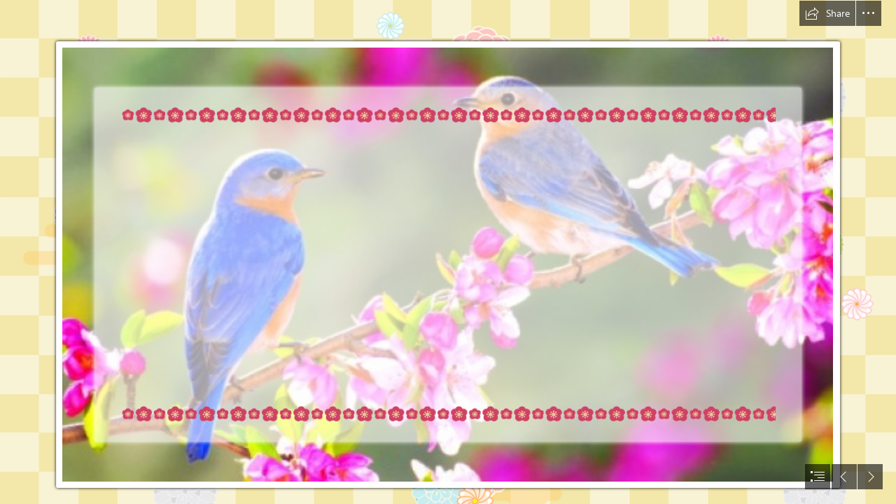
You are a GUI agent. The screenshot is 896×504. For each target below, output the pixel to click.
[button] (827, 13)
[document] (448, 252)
